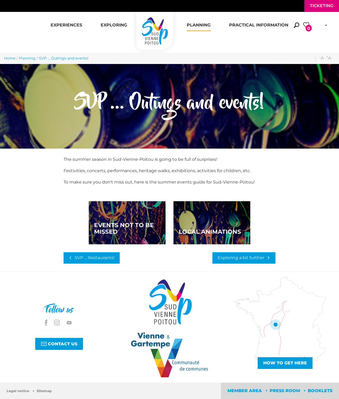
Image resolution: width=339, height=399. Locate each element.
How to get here (285, 362)
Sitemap (44, 391)
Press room (285, 390)
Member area (245, 390)
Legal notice (18, 391)
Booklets (320, 390)
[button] (66, 22)
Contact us (59, 344)
